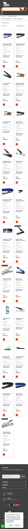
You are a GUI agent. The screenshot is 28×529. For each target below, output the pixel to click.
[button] (4, 26)
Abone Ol (23, 476)
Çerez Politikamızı (10, 520)
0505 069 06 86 (10, 494)
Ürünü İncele (4, 144)
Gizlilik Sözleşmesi (15, 519)
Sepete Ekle (4, 66)
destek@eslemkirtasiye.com (12, 499)
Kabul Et (17, 525)
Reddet (10, 525)
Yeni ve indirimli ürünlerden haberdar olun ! (12, 469)
